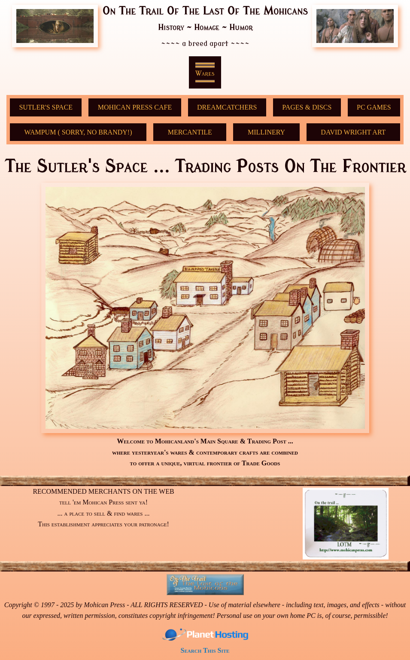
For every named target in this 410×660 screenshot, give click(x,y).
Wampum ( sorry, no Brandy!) (78, 132)
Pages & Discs (306, 107)
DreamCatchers (227, 107)
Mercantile (190, 132)
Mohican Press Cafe (135, 107)
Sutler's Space (46, 107)
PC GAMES (374, 107)
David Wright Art (353, 132)
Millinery (266, 132)
